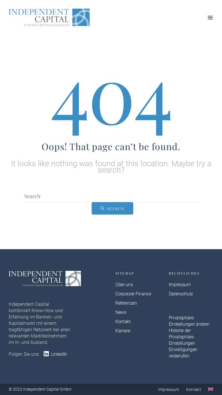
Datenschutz (181, 294)
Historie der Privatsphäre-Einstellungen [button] (182, 337)
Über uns (124, 284)
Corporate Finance (133, 294)
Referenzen (126, 303)
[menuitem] (210, 389)
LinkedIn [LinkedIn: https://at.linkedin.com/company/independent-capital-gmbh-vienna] (55, 354)
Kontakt (123, 321)
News (120, 312)
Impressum (180, 284)
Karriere (122, 330)
